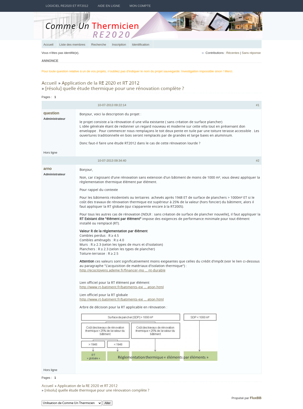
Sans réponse (250, 53)
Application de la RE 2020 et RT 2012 (101, 83)
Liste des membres (73, 44)
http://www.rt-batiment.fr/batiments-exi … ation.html (122, 287)
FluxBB (255, 398)
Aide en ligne (109, 6)
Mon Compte (140, 6)
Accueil (49, 44)
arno (48, 169)
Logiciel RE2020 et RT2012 (67, 6)
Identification (141, 44)
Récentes (232, 53)
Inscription (119, 44)
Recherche (99, 44)
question (52, 113)
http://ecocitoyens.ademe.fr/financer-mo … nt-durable (123, 270)
